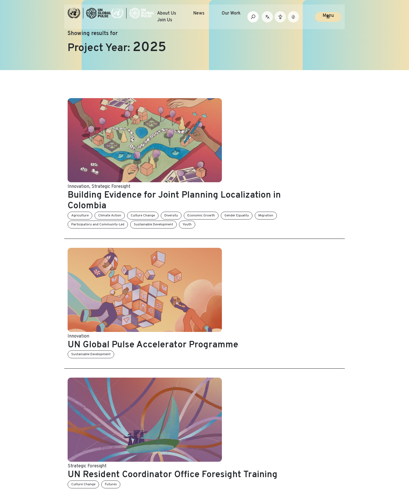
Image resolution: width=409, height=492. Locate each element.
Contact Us (219, 398)
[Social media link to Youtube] (303, 458)
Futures (181, 248)
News (210, 18)
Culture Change (213, 130)
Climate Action (179, 130)
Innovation (148, 101)
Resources (148, 409)
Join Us (176, 24)
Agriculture (150, 130)
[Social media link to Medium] (325, 458)
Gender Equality (307, 130)
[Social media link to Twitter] (285, 458)
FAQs (213, 409)
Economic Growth (271, 130)
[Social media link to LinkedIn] (294, 458)
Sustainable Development (248, 139)
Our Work (242, 18)
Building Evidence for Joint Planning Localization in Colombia (239, 115)
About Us (178, 18)
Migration (148, 139)
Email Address (292, 404)
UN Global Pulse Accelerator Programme (223, 174)
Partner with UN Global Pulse (98, 409)
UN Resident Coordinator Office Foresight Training (224, 234)
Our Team (77, 398)
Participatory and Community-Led (192, 139)
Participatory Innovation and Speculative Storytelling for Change (223, 289)
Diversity (241, 130)
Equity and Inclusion (213, 304)
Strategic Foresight (181, 101)
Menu (328, 20)
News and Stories (155, 387)
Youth (281, 139)
